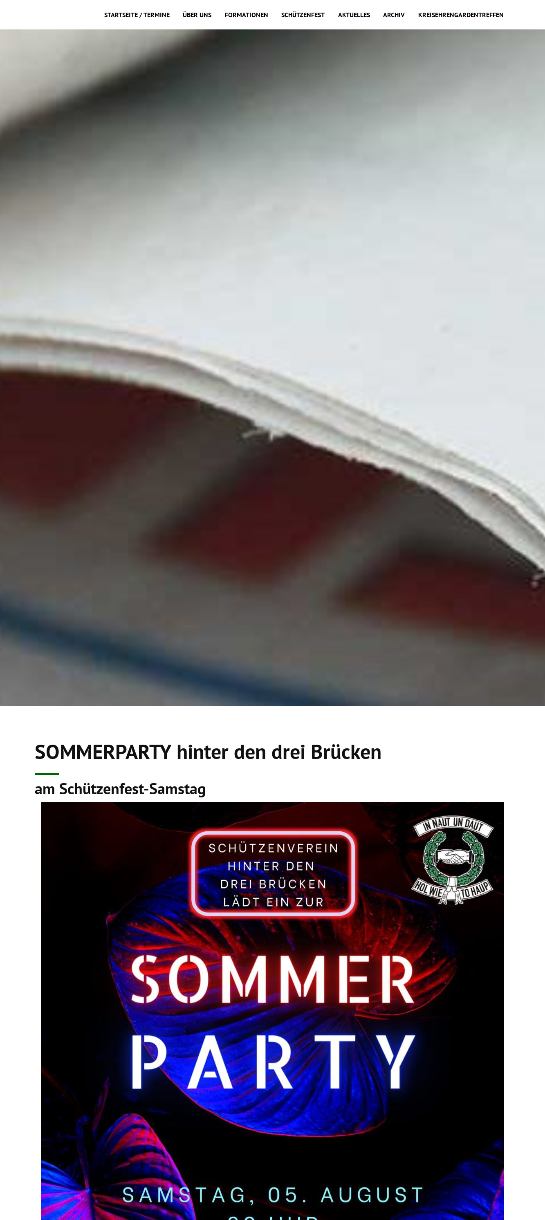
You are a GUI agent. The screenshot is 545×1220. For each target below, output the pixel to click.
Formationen (246, 15)
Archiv (394, 15)
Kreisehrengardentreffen (461, 15)
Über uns (197, 15)
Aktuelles (354, 15)
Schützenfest (303, 15)
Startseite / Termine (137, 15)
